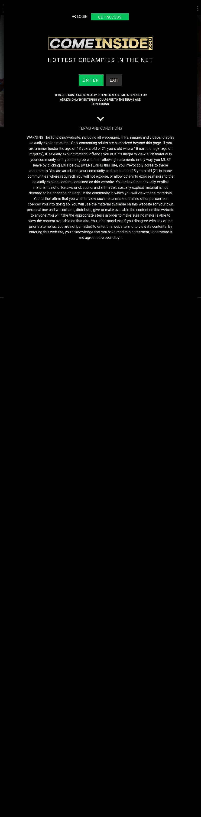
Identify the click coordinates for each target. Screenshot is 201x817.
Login (80, 16)
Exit (114, 80)
